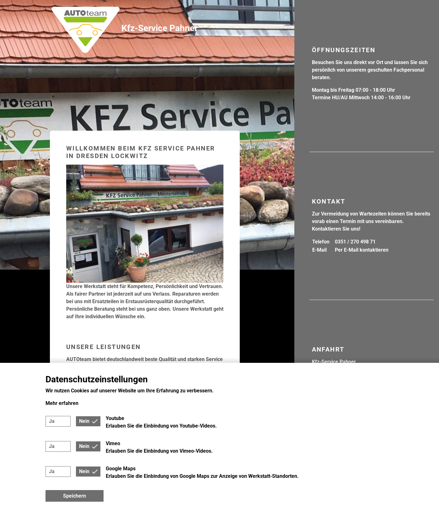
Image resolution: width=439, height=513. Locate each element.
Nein (84, 421)
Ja (52, 421)
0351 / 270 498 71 (355, 242)
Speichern (74, 496)
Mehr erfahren (62, 403)
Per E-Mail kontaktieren (361, 250)
